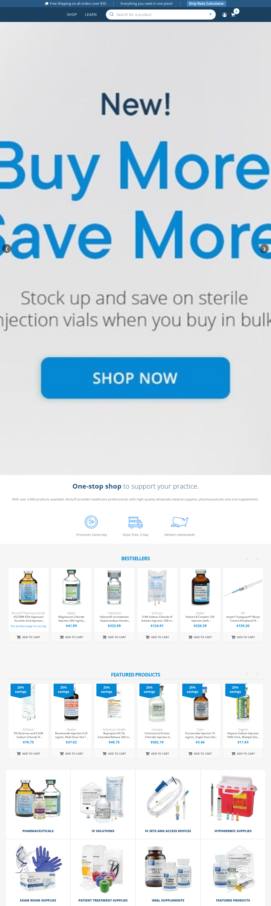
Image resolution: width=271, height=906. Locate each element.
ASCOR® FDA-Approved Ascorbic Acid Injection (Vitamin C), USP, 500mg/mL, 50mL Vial (28, 619)
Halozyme (114, 613)
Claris (200, 729)
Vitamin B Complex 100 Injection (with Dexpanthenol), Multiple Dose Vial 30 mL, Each (200, 619)
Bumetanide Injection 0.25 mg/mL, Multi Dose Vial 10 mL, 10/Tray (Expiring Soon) (71, 735)
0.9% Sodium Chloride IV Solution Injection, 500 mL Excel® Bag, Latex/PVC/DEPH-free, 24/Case (157, 619)
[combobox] (161, 14)
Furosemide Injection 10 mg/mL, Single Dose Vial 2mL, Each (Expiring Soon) (200, 735)
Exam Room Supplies (38, 900)
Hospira (157, 729)
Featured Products (233, 900)
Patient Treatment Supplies (103, 900)
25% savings (20, 689)
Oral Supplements (168, 900)
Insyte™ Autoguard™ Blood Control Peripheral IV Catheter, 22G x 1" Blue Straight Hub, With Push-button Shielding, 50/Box (243, 619)
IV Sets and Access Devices (168, 831)
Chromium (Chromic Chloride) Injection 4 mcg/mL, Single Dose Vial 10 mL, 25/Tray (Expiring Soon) (157, 735)
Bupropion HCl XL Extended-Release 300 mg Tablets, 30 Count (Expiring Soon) (114, 735)
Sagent (243, 729)
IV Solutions (103, 831)
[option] (135, 721)
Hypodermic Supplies (233, 831)
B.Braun (157, 613)
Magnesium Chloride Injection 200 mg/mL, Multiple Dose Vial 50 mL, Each (71, 619)
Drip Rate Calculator (206, 3)
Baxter (71, 729)
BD (243, 613)
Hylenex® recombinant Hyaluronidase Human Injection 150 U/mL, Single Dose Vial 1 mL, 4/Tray (114, 619)
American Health (114, 729)
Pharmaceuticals (38, 831)
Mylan (71, 613)
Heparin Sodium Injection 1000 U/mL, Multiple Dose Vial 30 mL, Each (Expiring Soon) (243, 735)
